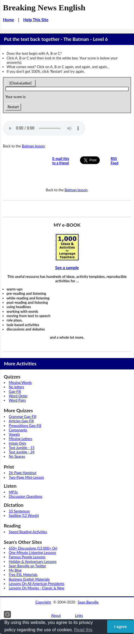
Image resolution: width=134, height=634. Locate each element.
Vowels (14, 434)
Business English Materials (29, 579)
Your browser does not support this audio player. (44, 128)
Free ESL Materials (23, 574)
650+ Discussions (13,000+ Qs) (33, 548)
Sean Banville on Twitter (27, 566)
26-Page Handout (22, 473)
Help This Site (36, 19)
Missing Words (20, 382)
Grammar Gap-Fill (22, 416)
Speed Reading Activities (28, 532)
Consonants (18, 430)
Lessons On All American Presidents (36, 583)
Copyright (43, 602)
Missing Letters (20, 438)
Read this (83, 629)
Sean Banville (88, 602)
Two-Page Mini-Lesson (26, 477)
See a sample (67, 267)
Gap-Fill (15, 391)
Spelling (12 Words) (24, 515)
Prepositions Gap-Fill (25, 425)
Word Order (18, 396)
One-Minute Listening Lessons (32, 552)
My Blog (15, 570)
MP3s (13, 492)
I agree (120, 626)
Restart (13, 107)
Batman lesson (33, 146)
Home (8, 19)
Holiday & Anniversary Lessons (32, 561)
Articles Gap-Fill (21, 421)
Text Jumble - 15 (22, 447)
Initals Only (17, 443)
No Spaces (17, 456)
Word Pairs (17, 400)
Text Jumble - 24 (22, 452)
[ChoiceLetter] (20, 83)
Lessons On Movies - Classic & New (36, 588)
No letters (16, 387)
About (56, 615)
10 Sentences (19, 511)
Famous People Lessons (27, 557)
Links (79, 615)
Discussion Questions (25, 496)
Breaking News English (44, 7)
